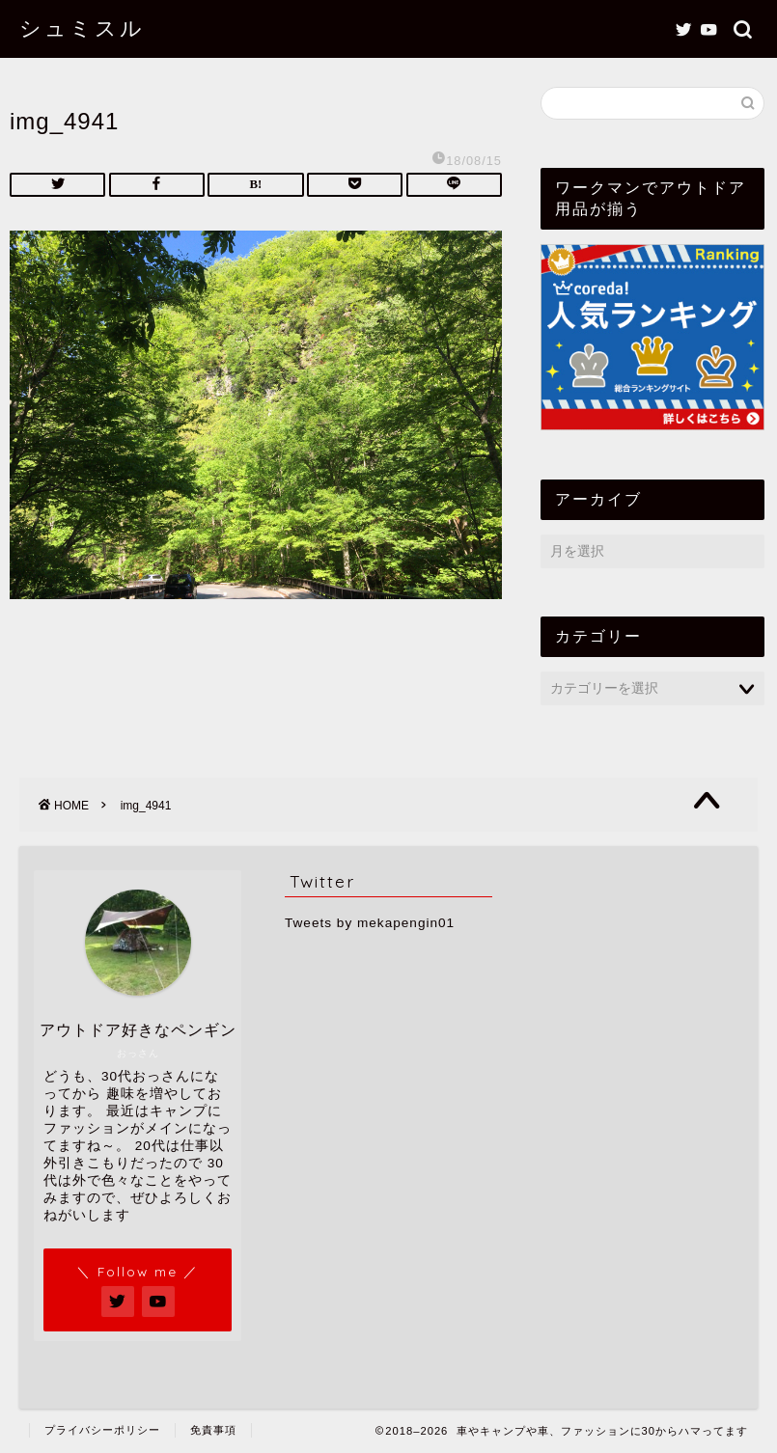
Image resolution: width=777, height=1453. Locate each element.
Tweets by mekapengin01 (370, 923)
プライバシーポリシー (102, 1430)
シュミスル (82, 27)
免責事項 (213, 1430)
